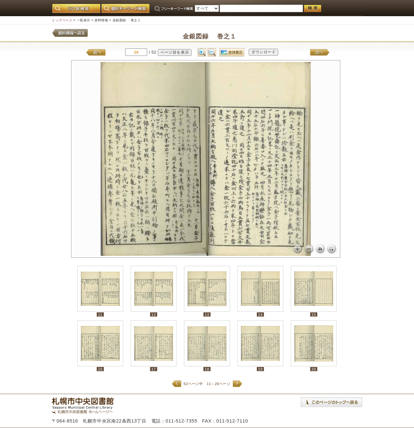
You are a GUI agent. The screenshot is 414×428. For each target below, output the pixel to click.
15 (313, 314)
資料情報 (101, 20)
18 (207, 369)
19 (260, 369)
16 (100, 369)
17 (153, 369)
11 (100, 314)
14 (260, 314)
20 (313, 369)
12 (153, 314)
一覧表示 (83, 20)
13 (207, 314)
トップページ (62, 20)
